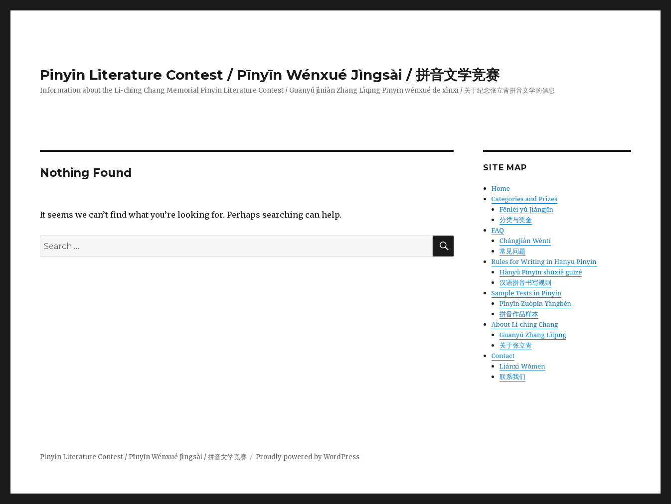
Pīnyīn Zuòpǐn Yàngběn (535, 303)
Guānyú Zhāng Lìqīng (533, 334)
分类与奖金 (516, 219)
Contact (503, 355)
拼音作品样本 (519, 313)
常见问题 (512, 251)
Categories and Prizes (524, 198)
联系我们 (512, 376)
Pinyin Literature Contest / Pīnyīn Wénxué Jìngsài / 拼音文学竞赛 (270, 74)
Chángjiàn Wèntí (525, 240)
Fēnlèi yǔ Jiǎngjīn (526, 209)
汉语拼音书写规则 (525, 282)
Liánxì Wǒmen (522, 366)
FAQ (498, 230)
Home (501, 188)
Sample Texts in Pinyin (527, 292)
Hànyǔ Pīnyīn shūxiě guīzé (541, 271)
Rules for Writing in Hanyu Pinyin (544, 261)
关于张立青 (516, 345)
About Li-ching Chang (525, 324)
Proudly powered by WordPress (307, 457)
